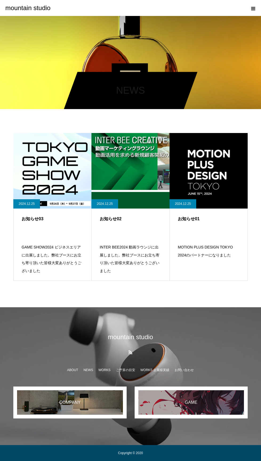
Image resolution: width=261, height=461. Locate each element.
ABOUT (72, 370)
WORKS (104, 370)
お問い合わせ (184, 370)
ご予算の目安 (125, 370)
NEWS (88, 370)
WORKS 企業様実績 (155, 370)
